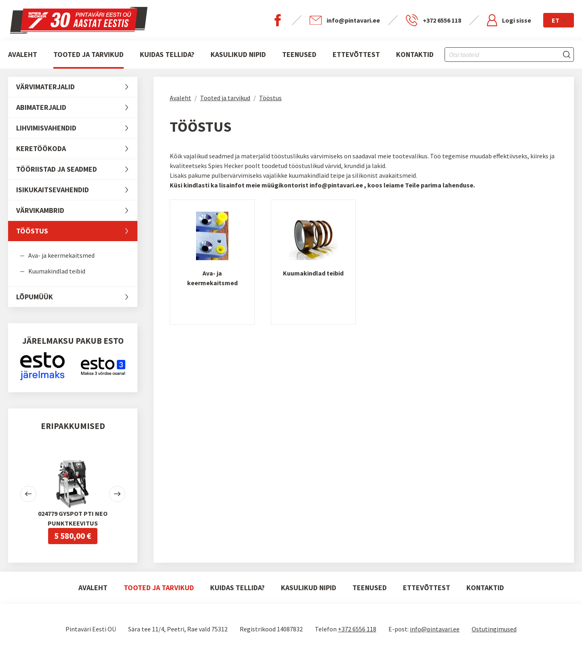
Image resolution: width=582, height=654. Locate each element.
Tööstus (76, 231)
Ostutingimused (494, 629)
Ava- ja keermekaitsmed (61, 255)
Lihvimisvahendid (76, 128)
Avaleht (22, 54)
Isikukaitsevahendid (76, 190)
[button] (28, 494)
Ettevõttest (356, 54)
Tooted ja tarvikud (88, 54)
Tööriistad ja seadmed (76, 169)
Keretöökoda (76, 149)
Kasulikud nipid (238, 54)
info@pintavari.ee (435, 629)
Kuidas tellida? (167, 54)
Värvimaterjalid (76, 87)
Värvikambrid (76, 210)
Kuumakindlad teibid (56, 271)
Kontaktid (415, 54)
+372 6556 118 (357, 629)
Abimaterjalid (76, 107)
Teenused (299, 54)
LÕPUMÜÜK (76, 297)
